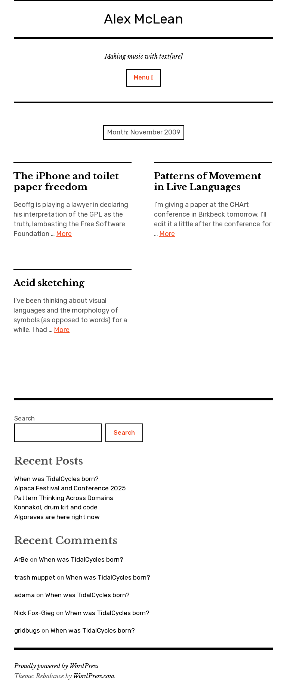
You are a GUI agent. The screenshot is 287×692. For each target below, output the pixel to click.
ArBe (21, 559)
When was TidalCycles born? (56, 478)
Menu (141, 77)
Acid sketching (48, 282)
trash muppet (34, 577)
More (64, 234)
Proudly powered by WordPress (56, 666)
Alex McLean (143, 19)
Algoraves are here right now (57, 517)
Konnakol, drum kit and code (56, 507)
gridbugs (27, 630)
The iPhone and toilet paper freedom (66, 181)
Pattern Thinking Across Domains (63, 498)
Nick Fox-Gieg (34, 613)
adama (24, 595)
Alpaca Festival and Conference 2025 (70, 488)
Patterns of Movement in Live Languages (207, 181)
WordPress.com (93, 676)
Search (24, 418)
